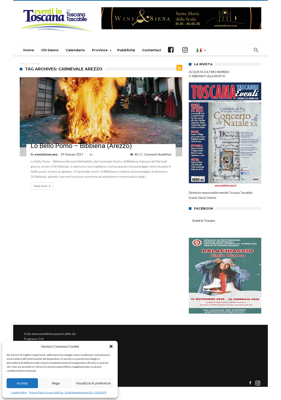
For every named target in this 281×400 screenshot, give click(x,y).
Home (23, 63)
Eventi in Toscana (204, 220)
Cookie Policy (19, 392)
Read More (42, 186)
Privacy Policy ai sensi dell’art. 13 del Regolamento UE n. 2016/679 (67, 392)
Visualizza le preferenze (93, 383)
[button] (111, 346)
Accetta (22, 383)
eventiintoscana (46, 154)
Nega (56, 383)
